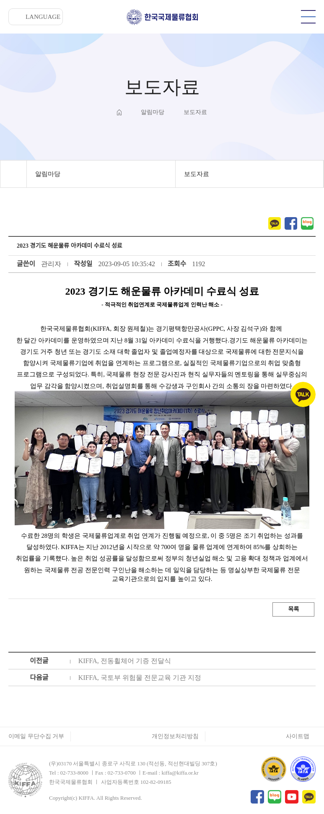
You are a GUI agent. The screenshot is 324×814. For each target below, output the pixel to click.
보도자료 (196, 174)
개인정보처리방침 (175, 736)
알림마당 (47, 174)
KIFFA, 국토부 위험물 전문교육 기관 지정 (139, 677)
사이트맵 (297, 736)
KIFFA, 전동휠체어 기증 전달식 (124, 660)
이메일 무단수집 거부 (36, 736)
